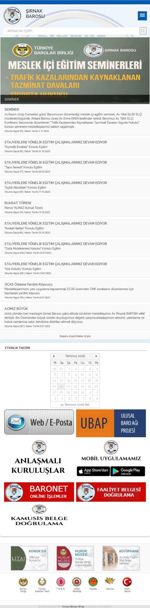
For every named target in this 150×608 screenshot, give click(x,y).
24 (82, 386)
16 (75, 380)
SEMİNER (12, 109)
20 (54, 386)
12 (96, 374)
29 (54, 368)
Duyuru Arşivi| (68, 336)
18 (89, 380)
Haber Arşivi (84, 336)
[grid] (75, 381)
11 (90, 374)
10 (82, 374)
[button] (53, 356)
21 (61, 386)
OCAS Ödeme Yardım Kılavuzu (29, 284)
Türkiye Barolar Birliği (73, 606)
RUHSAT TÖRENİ (18, 203)
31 (82, 392)
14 (61, 380)
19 (96, 380)
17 (82, 380)
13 (54, 380)
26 (96, 386)
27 (54, 392)
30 (61, 368)
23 (75, 386)
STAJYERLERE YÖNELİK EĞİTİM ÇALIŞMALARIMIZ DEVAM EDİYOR (56, 142)
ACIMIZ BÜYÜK (16, 309)
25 (89, 386)
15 (68, 380)
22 (68, 386)
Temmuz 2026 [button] (75, 356)
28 (61, 392)
